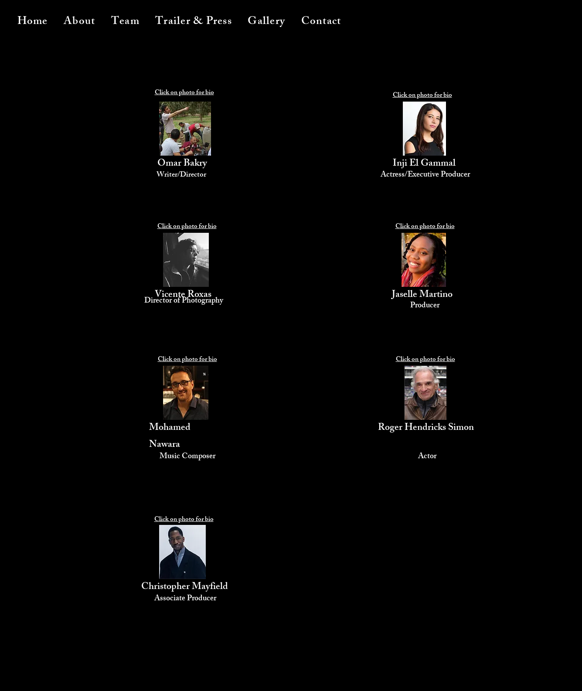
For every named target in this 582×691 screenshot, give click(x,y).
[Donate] (365, 679)
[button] (125, 22)
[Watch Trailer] (195, 676)
